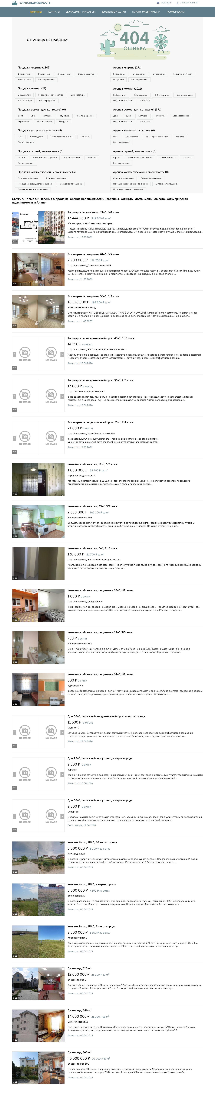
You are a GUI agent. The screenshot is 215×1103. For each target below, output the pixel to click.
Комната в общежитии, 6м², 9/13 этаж (93, 562)
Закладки (164, 3)
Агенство (94, 147)
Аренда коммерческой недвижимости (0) (143, 184)
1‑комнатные (25, 74)
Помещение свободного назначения (37, 197)
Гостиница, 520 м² (79, 982)
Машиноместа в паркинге (48, 169)
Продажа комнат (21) (34, 89)
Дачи (36, 118)
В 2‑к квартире (85, 96)
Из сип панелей (75, 125)
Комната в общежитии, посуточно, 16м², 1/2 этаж (100, 604)
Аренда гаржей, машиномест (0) (137, 162)
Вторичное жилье (27, 80)
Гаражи (22, 169)
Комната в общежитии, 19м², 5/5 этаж (92, 478)
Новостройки (53, 80)
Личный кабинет (188, 3)
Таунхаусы (73, 118)
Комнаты (54, 12)
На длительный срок (124, 80)
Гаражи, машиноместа (146, 12)
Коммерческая (176, 12)
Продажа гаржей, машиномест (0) (43, 162)
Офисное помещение (29, 191)
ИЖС (21, 147)
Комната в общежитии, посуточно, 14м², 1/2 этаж (100, 688)
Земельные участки (114, 12)
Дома (21, 118)
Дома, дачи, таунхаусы (80, 12)
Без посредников (77, 80)
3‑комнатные (70, 74)
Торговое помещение (61, 191)
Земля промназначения (68, 147)
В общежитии (25, 96)
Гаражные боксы (79, 169)
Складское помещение (76, 197)
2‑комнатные (47, 74)
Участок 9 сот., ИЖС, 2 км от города (92, 940)
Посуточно (149, 80)
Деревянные (52, 125)
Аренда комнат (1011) (129, 89)
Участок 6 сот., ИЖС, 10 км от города (92, 856)
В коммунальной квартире (55, 96)
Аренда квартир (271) (129, 67)
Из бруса (23, 131)
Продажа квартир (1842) (36, 67)
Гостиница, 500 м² (79, 1066)
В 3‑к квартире (26, 102)
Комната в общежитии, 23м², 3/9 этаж (93, 520)
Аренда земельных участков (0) (136, 140)
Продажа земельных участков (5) (42, 140)
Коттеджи (53, 118)
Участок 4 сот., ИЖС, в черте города (92, 898)
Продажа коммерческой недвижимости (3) (50, 184)
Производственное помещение (34, 203)
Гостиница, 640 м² (79, 1024)
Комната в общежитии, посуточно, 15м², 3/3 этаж (100, 646)
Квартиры (36, 12)
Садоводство (40, 147)
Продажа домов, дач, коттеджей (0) (44, 111)
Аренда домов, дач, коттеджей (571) (140, 118)
